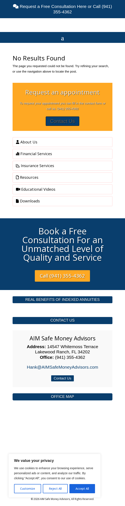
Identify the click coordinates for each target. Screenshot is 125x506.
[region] (54, 476)
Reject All (55, 489)
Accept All (82, 489)
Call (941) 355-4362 (62, 275)
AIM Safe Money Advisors (62, 338)
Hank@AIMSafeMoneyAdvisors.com (62, 367)
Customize (27, 489)
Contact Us (62, 121)
